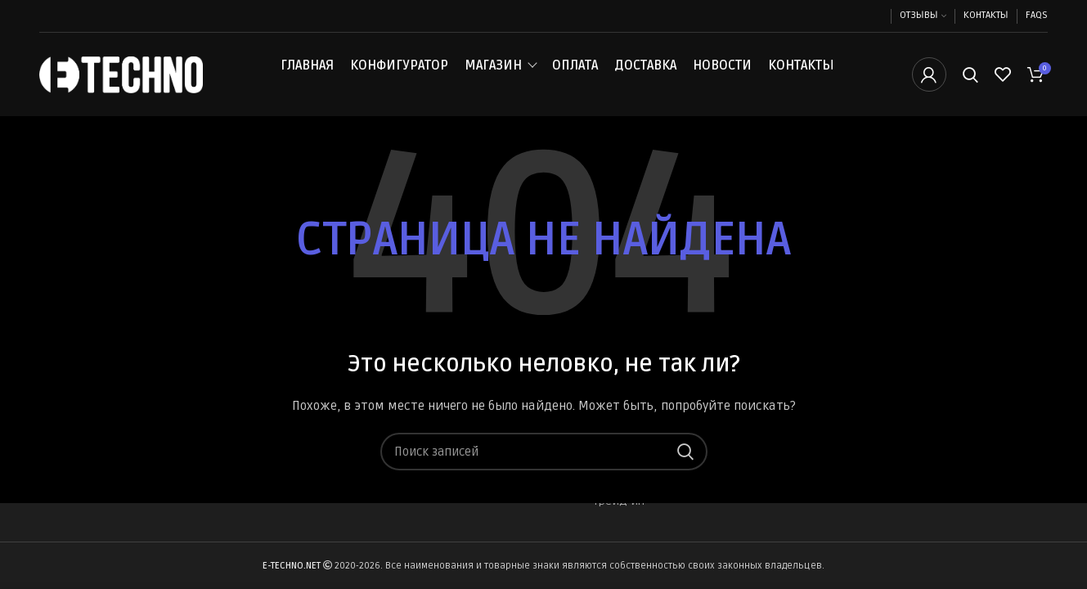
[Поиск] (970, 76)
